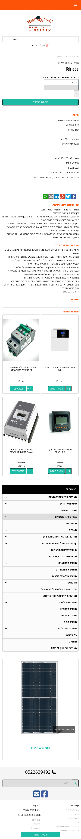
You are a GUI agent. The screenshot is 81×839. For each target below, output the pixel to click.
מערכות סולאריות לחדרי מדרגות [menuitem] (60, 595)
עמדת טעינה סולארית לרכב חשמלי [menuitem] (59, 589)
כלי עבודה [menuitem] (71, 635)
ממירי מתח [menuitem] (71, 523)
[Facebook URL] (44, 796)
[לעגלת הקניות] (40, 45)
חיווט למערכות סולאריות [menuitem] (64, 550)
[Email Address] (36, 796)
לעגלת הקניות (38, 45)
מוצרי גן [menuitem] (73, 641)
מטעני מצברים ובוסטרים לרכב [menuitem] (61, 556)
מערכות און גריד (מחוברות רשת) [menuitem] (60, 536)
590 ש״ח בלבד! (40, 748)
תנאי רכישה (36, 820)
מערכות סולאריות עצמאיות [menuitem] (62, 497)
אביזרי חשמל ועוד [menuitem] (67, 602)
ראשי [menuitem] (77, 814)
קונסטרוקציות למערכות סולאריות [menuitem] (59, 543)
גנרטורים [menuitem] (72, 582)
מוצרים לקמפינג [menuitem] (68, 609)
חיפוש (15, 39)
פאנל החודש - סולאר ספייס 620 (64, 730)
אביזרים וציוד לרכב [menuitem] (67, 628)
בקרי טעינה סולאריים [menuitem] (66, 516)
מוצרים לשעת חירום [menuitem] (66, 569)
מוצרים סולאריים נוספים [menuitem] (64, 576)
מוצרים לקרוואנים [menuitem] (67, 563)
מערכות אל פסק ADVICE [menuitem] (64, 648)
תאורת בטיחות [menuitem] (69, 615)
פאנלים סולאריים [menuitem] (68, 503)
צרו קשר (37, 824)
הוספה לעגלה (56, 388)
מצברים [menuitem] (73, 530)
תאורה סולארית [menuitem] (68, 510)
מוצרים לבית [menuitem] (70, 622)
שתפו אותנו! (35, 828)
